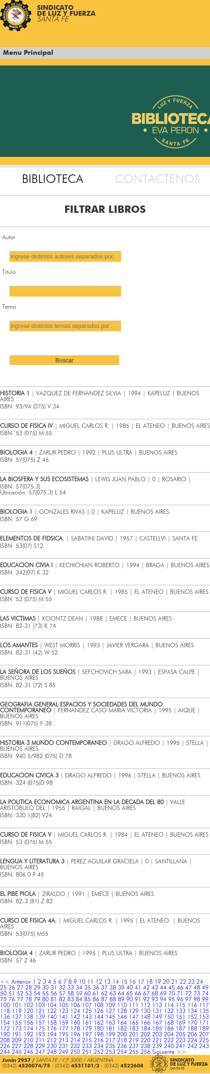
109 (110, 1005)
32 (62, 988)
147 (134, 1017)
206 (192, 1034)
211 (40, 1040)
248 (52, 1052)
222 (169, 1040)
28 (28, 988)
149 (157, 1017)
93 (154, 999)
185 (157, 1029)
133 (180, 1011)
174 (28, 1029)
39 (121, 988)
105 (63, 1005)
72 (188, 993)
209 (17, 1040)
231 (63, 1046)
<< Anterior (15, 982)
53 (28, 993)
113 (157, 1005)
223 (180, 1040)
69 (163, 993)
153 (204, 1017)
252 (99, 1052)
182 (122, 1029)
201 (134, 1034)
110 (122, 1005)
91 (138, 999)
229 (40, 1046)
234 (99, 1046)
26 (11, 988)
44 (163, 988)
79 (37, 999)
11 (90, 982)
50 (3, 993)
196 (75, 1034)
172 (5, 1029)
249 (63, 1052)
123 (63, 1011)
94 (163, 999)
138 (28, 1017)
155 (17, 1023)
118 (5, 1011)
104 (52, 1005)
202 (145, 1034)
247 (40, 1052)
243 (204, 1046)
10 (82, 982)
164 (122, 1023)
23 (191, 982)
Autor (8, 237)
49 (205, 988)
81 (53, 999)
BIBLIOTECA (52, 179)
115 (180, 1005)
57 (62, 993)
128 (122, 1011)
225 (204, 1040)
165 (134, 1023)
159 (63, 1023)
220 (145, 1040)
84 (79, 999)
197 (87, 1034)
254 (122, 1052)
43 (154, 988)
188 (192, 1029)
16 (132, 982)
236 (122, 1046)
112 (145, 1005)
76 (11, 999)
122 (52, 1011)
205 (180, 1034)
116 (192, 1005)
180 (99, 1029)
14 (115, 982)
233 (87, 1046)
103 (40, 1005)
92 (146, 999)
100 (5, 1005)
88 (112, 999)
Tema (9, 307)
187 (180, 1029)
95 (171, 999)
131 (157, 1011)
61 (96, 993)
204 (169, 1034)
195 (63, 1034)
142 (75, 1017)
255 (134, 1052)
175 (40, 1029)
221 (157, 1040)
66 (138, 993)
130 (145, 1011)
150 (169, 1017)
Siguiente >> (169, 1052)
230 (52, 1046)
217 (110, 1040)
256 (145, 1052)
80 (45, 999)
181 (110, 1029)
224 (192, 1040)
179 (87, 1029)
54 (37, 993)
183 (134, 1029)
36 (96, 988)
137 (17, 1017)
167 (157, 1023)
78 (28, 999)
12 (98, 982)
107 (87, 1005)
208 (5, 1040)
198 (99, 1034)
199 (110, 1034)
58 (70, 993)
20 (166, 982)
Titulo (9, 272)
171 (204, 1023)
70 (171, 993)
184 (145, 1029)
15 (124, 982)
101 (17, 1005)
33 (70, 988)
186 (169, 1029)
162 (99, 1023)
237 (134, 1046)
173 (17, 1029)
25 (3, 988)
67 (146, 993)
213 (63, 1040)
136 (5, 1017)
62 (104, 993)
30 (45, 988)
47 (188, 988)
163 (110, 1023)
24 (199, 982)
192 (28, 1034)
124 (75, 1011)
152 (192, 1017)
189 (204, 1029)
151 (180, 1017)
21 (174, 982)
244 (5, 1052)
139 (40, 1017)
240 (169, 1046)
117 (204, 1005)
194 (52, 1034)
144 (99, 1017)
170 (192, 1023)
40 (129, 988)
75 (3, 999)
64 (121, 993)
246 (28, 1052)
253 (110, 1052)
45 (171, 988)
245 (17, 1052)
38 (112, 988)
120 (28, 1011)
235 (110, 1046)
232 (75, 1046)
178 (75, 1029)
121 (40, 1011)
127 (110, 1011)
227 (17, 1046)
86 (96, 999)
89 (121, 999)
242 (192, 1046)
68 (154, 993)
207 (204, 1034)
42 (146, 988)
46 (180, 988)
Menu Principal (28, 53)
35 (87, 988)
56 (53, 993)
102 (28, 1005)
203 (157, 1034)
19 (157, 982)
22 (183, 982)
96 (180, 999)
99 (205, 999)
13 (107, 982)
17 (141, 982)
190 (5, 1034)
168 (169, 1023)
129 (134, 1011)
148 (145, 1017)
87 (104, 999)
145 (110, 1017)
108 (99, 1005)
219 (134, 1040)
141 (63, 1017)
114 (169, 1005)
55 (45, 993)
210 (28, 1040)
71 (180, 993)
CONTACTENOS (157, 179)
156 (28, 1023)
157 (40, 1023)
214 (75, 1040)
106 (75, 1005)
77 (20, 999)
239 (157, 1046)
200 (122, 1034)
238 (145, 1046)
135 (204, 1011)
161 (87, 1023)
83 (70, 999)
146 (122, 1017)
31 (53, 988)
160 (75, 1023)
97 (188, 999)
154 (5, 1023)
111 (134, 1005)
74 (205, 993)
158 (52, 1023)
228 (28, 1046)
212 (52, 1040)
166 (145, 1023)
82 (62, 999)
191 (17, 1034)
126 (99, 1011)
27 (20, 988)
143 (87, 1017)
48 (197, 988)
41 (138, 988)
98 (197, 999)
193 (40, 1034)
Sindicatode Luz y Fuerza (66, 14)
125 (87, 1011)
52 (20, 993)
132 (169, 1011)
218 (122, 1040)
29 (37, 988)
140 (52, 1017)
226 (5, 1046)
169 (180, 1023)
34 (79, 988)
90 (129, 999)
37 (104, 988)
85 (87, 999)
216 (99, 1040)
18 (149, 982)
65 (129, 993)
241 (180, 1046)
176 (52, 1029)
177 (63, 1029)
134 (192, 1011)
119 (17, 1011)
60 (87, 993)
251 (87, 1052)
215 (87, 1040)
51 (11, 993)
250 (75, 1052)
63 (112, 993)
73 (197, 993)
